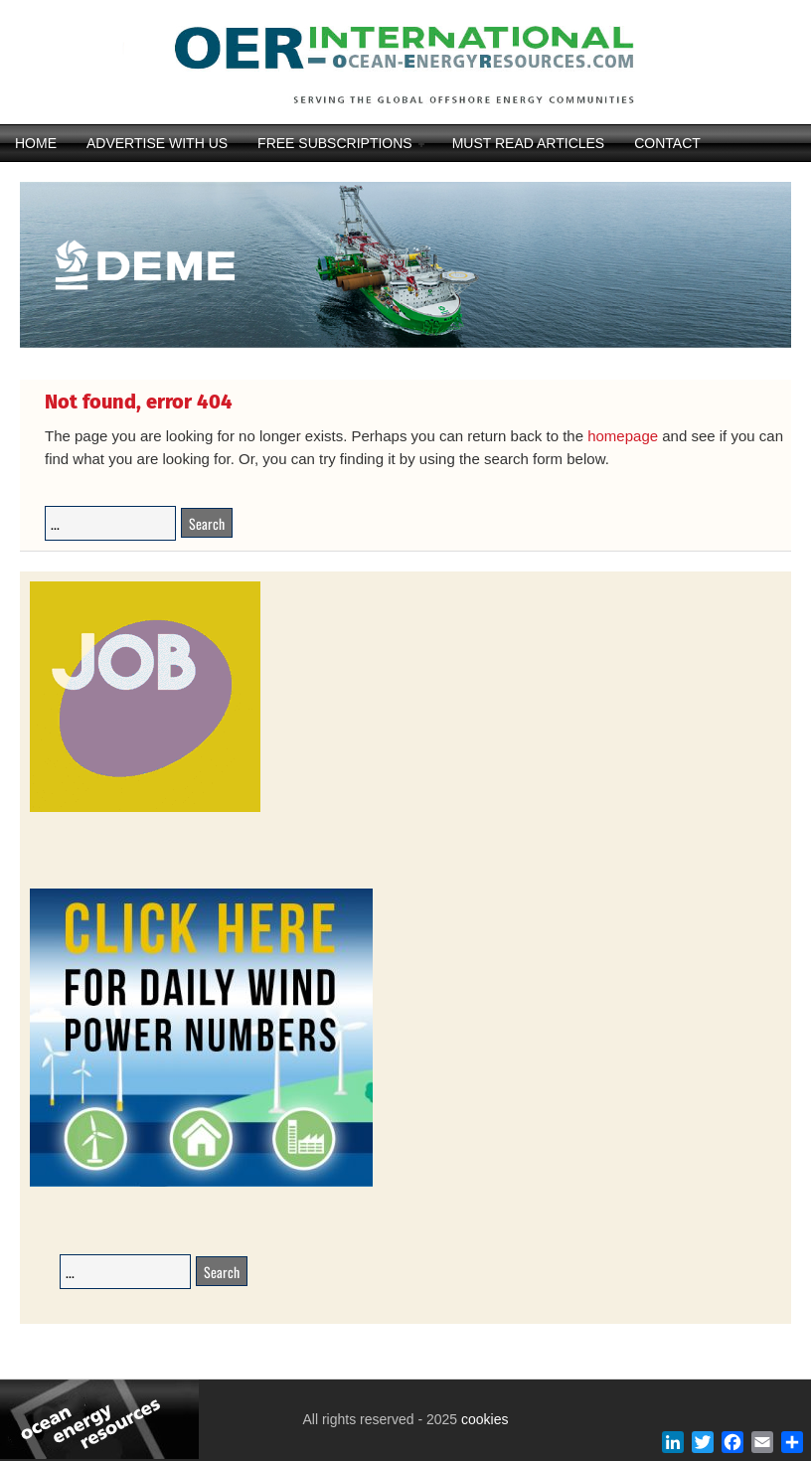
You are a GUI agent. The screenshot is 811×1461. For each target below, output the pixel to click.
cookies (482, 1419)
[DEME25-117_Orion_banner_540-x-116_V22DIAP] (405, 345)
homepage (622, 435)
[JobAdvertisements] (145, 808)
